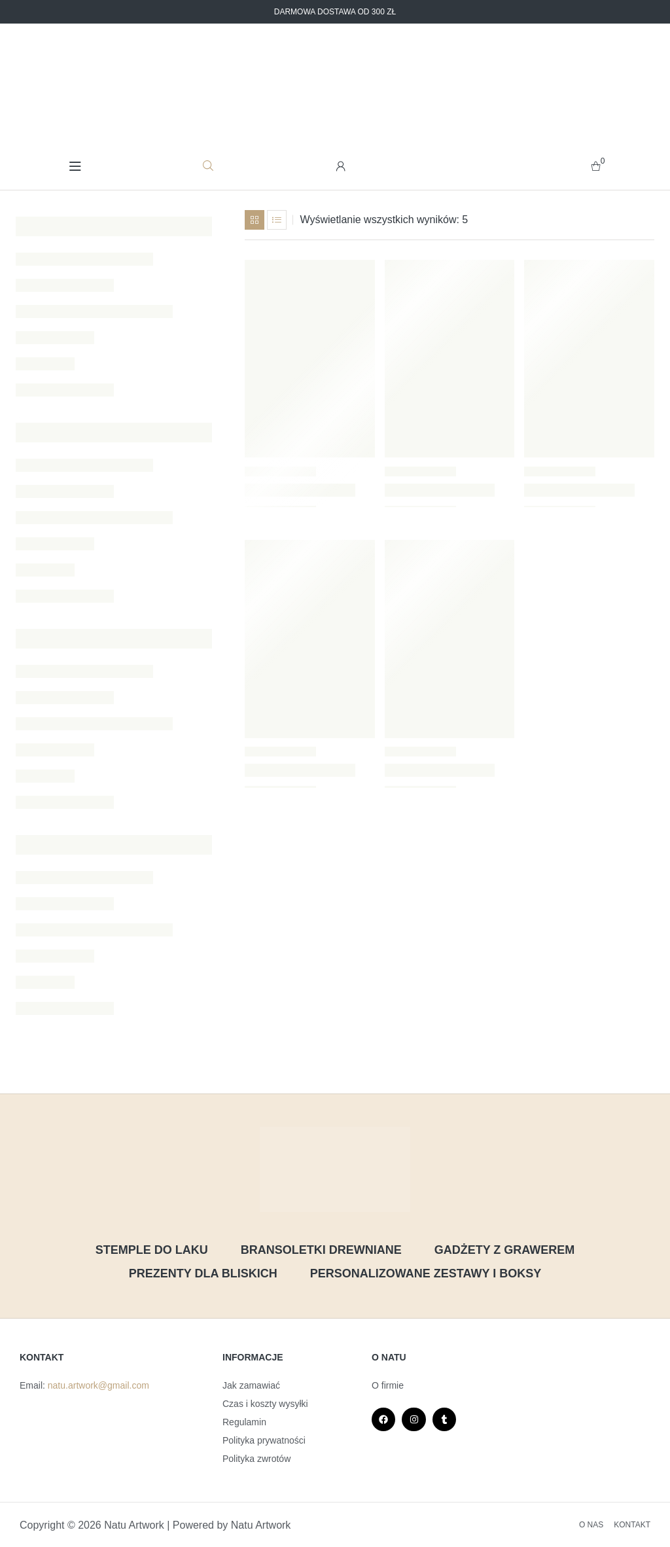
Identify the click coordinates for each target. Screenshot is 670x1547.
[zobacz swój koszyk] (596, 165)
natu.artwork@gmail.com (98, 1385)
